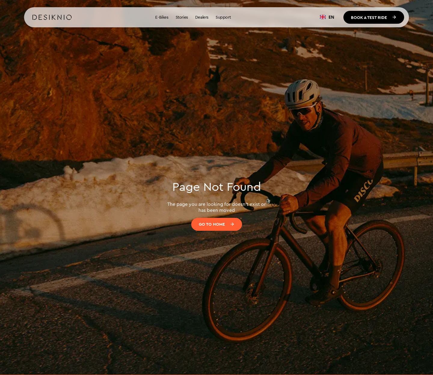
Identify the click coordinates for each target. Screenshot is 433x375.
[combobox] (327, 17)
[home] (52, 17)
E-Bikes (161, 17)
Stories (182, 17)
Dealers (201, 17)
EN (327, 17)
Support (223, 17)
